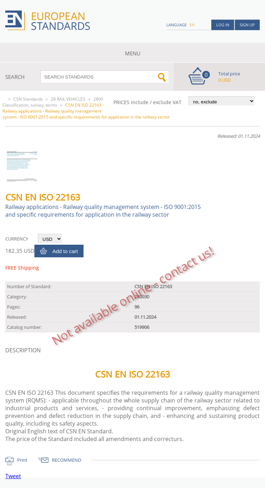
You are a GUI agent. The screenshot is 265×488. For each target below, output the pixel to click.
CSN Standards (28, 99)
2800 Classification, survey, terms (52, 102)
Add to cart (65, 251)
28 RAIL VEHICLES (68, 99)
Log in (222, 24)
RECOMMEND (66, 460)
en (192, 24)
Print (22, 460)
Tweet (13, 476)
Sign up (247, 24)
